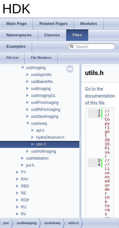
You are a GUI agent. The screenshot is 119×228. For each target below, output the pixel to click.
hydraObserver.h (50, 137)
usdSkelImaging (44, 116)
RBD (25, 186)
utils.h (41, 144)
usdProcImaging (45, 102)
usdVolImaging (43, 151)
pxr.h (30, 165)
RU (23, 207)
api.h (40, 130)
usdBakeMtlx (42, 81)
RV (23, 214)
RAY (25, 179)
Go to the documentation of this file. (100, 95)
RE (23, 193)
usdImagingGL (43, 95)
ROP (25, 200)
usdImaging (36, 68)
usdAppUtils (41, 75)
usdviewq (39, 123)
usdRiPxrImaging (45, 109)
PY (23, 172)
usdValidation (37, 158)
